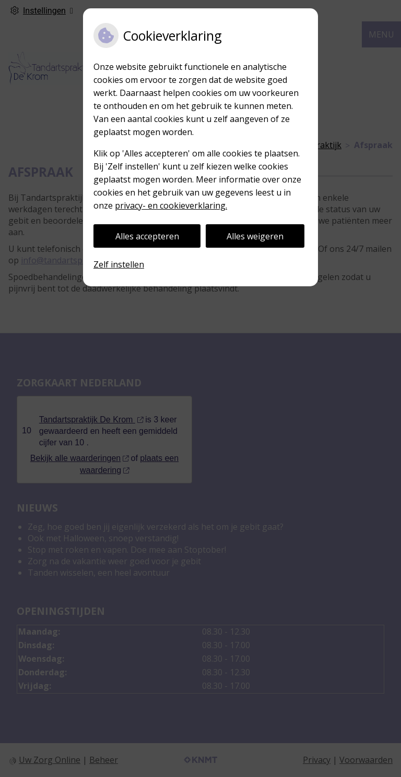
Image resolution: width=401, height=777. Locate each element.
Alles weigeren (255, 236)
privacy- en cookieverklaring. (171, 205)
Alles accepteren (147, 236)
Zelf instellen (118, 264)
